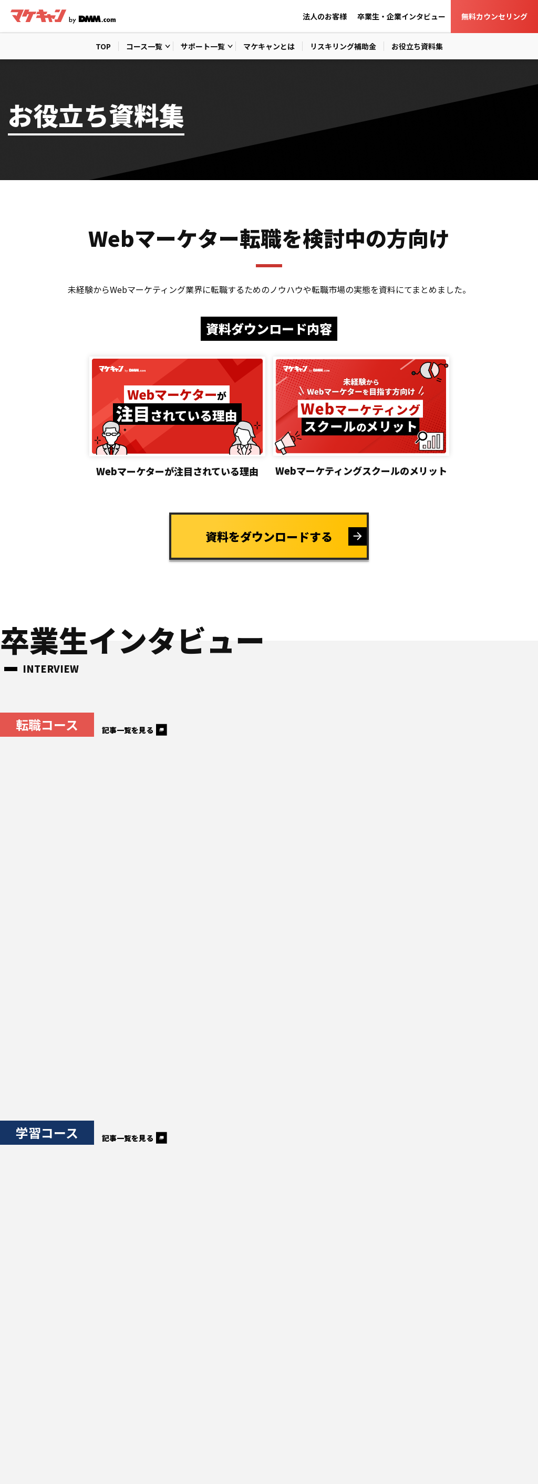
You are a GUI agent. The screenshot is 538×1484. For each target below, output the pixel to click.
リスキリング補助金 (343, 46)
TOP (103, 46)
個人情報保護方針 (36, 1461)
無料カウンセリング (494, 16)
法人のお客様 (325, 16)
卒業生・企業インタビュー (401, 16)
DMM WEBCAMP (391, 1461)
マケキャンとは (269, 46)
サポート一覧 (203, 46)
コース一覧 (144, 46)
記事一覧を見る (127, 730)
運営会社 (327, 1461)
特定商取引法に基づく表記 (136, 1461)
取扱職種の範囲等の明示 (248, 1461)
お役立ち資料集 (417, 46)
